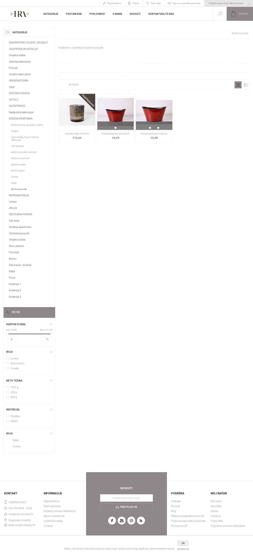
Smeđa (15, 368)
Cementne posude (19, 233)
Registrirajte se (114, 3)
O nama (48, 525)
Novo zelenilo (16, 246)
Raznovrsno (17, 363)
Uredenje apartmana (20, 227)
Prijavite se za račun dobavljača (228, 525)
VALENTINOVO (17, 106)
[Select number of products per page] (64, 84)
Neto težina (14, 380)
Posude (13, 68)
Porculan (14, 252)
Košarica (216, 516)
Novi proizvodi (179, 525)
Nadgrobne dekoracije (21, 112)
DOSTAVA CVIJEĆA (19, 93)
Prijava (136, 3)
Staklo (14, 421)
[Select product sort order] (103, 84)
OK (183, 543)
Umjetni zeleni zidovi (20, 74)
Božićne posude (19, 189)
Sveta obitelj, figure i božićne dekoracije (25, 138)
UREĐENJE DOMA (18, 80)
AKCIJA (13, 208)
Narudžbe (216, 506)
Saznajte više (183, 548)
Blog (173, 511)
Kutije (14, 183)
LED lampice (17, 146)
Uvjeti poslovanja (53, 521)
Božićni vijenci (18, 170)
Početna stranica (186, 33)
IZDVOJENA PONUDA (20, 214)
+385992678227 (18, 502)
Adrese (214, 511)
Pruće (12, 277)
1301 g (14, 387)
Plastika (15, 416)
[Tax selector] (229, 3)
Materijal (13, 409)
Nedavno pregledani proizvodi (187, 516)
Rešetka (238, 84)
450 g (14, 392)
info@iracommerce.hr (21, 514)
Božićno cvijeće (18, 164)
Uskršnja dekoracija (20, 61)
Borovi (12, 258)
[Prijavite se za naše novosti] (126, 498)
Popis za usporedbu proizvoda (186, 3)
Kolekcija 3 (15, 296)
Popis (245, 84)
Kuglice (14, 131)
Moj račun (216, 501)
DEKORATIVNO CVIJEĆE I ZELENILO (28, 42)
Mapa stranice (52, 501)
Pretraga (176, 501)
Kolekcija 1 (15, 284)
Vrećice (14, 176)
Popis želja (217, 521)
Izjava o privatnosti (54, 516)
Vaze (11, 87)
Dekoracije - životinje (20, 265)
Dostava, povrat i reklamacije (60, 511)
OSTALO (13, 99)
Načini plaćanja (52, 506)
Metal (12, 271)
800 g (14, 397)
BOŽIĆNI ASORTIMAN (21, 118)
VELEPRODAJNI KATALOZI (23, 49)
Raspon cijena (15, 324)
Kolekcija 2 (15, 290)
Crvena (14, 358)
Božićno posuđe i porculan (24, 152)
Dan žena (14, 220)
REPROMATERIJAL (19, 195)
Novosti (175, 506)
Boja (9, 351)
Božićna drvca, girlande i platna (27, 125)
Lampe (13, 201)
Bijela (16, 440)
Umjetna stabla (17, 55)
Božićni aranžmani (20, 158)
